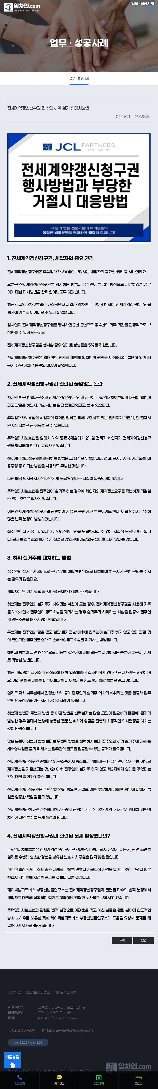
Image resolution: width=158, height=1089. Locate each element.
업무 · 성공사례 (79, 78)
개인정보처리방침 (37, 977)
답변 (143, 925)
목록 (122, 925)
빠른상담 (12, 1061)
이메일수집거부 (65, 977)
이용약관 (14, 977)
